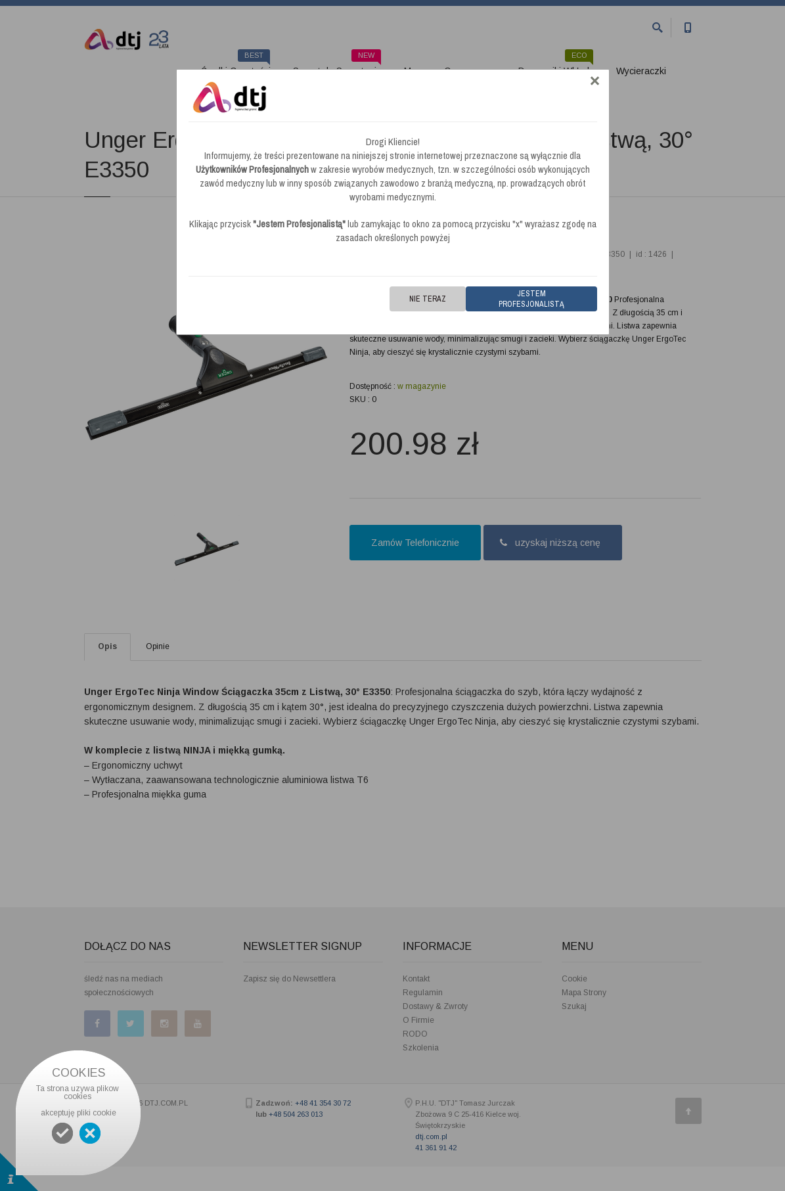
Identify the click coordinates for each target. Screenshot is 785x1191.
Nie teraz (427, 299)
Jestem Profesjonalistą (531, 298)
